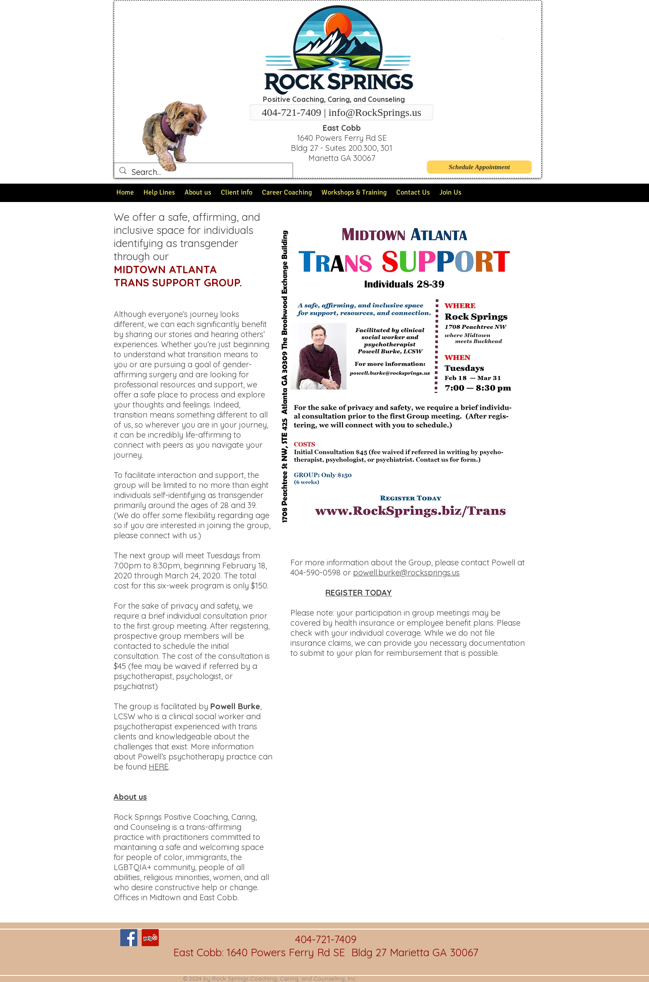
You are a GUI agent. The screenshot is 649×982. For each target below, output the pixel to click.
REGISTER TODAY (358, 593)
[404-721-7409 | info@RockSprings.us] (342, 112)
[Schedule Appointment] (479, 167)
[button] (503, 38)
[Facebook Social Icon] (128, 937)
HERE (158, 767)
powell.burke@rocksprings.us (406, 573)
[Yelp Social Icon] (150, 937)
